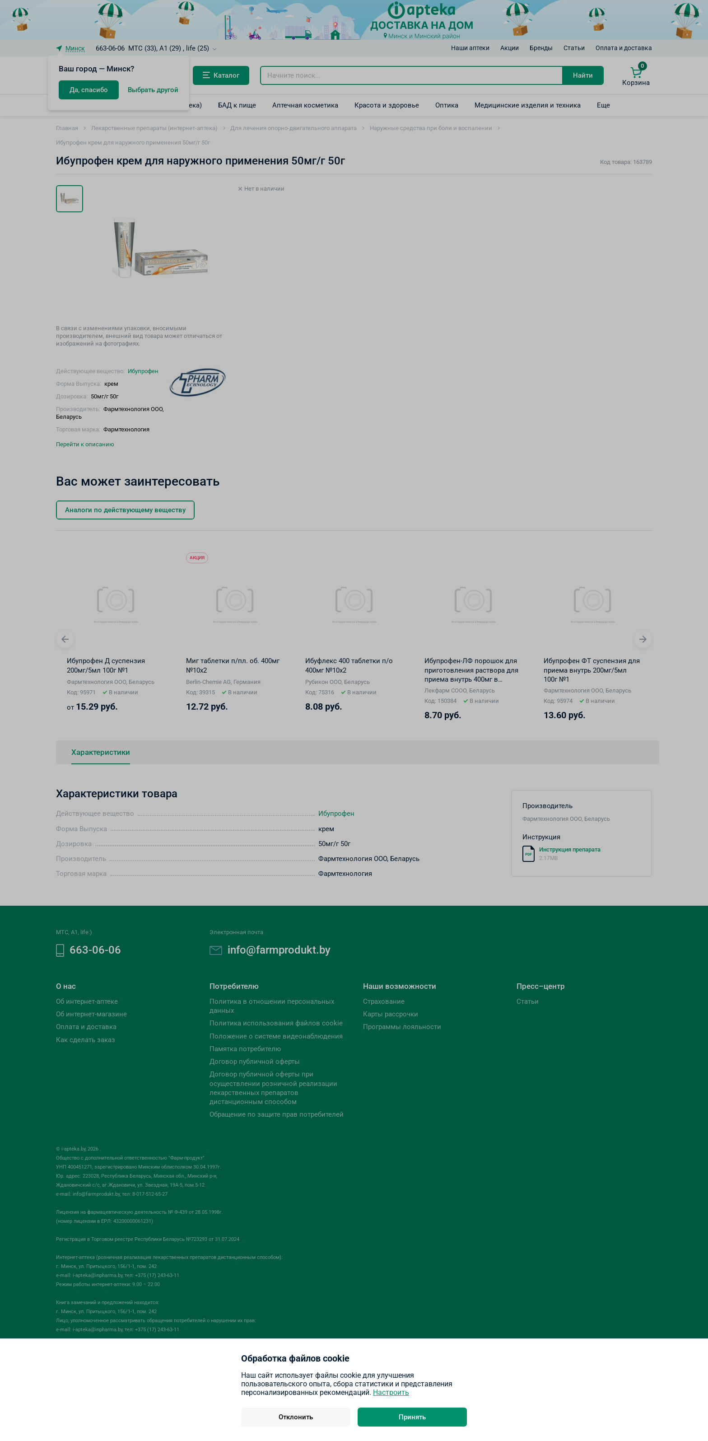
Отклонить (296, 1417)
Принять (412, 1417)
